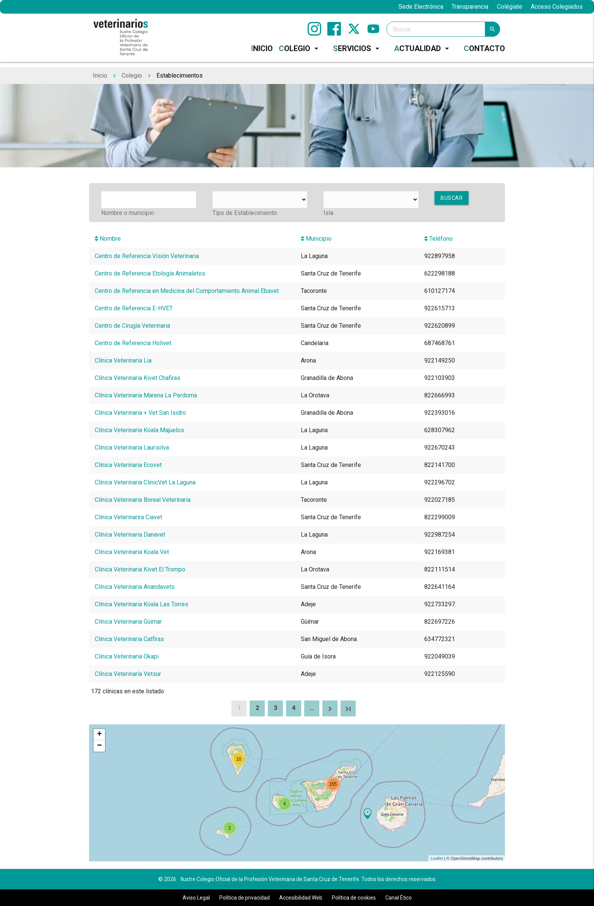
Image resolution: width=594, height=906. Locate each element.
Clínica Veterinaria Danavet (130, 534)
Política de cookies (354, 898)
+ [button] (99, 734)
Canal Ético (398, 898)
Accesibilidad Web (300, 898)
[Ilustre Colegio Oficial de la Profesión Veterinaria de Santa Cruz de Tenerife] (120, 37)
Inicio (100, 75)
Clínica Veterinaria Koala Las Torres (141, 604)
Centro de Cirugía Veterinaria (132, 325)
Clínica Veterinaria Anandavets (135, 586)
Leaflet (436, 858)
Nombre (108, 238)
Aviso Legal (196, 898)
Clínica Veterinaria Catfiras (129, 639)
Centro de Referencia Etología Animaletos (150, 273)
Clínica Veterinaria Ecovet (128, 465)
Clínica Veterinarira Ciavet (128, 517)
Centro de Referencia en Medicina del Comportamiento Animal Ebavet (187, 290)
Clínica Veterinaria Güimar (128, 621)
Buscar (452, 198)
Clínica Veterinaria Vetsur (128, 673)
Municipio (316, 238)
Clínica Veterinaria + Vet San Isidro (140, 412)
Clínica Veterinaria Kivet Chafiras (137, 377)
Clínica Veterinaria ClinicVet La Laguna (145, 482)
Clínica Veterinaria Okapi (127, 656)
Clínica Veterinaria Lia (123, 360)
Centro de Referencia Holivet (133, 343)
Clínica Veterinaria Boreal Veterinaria (143, 499)
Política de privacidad (244, 898)
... (312, 707)
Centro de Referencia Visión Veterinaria (147, 256)
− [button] (99, 746)
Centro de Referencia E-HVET (134, 308)
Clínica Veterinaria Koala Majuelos (139, 430)
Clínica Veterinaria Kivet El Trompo (140, 569)
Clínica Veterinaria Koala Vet (132, 552)
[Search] (443, 29)
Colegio (132, 75)
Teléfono (438, 238)
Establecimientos (179, 75)
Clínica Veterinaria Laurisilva (132, 447)
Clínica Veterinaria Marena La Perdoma (146, 395)
